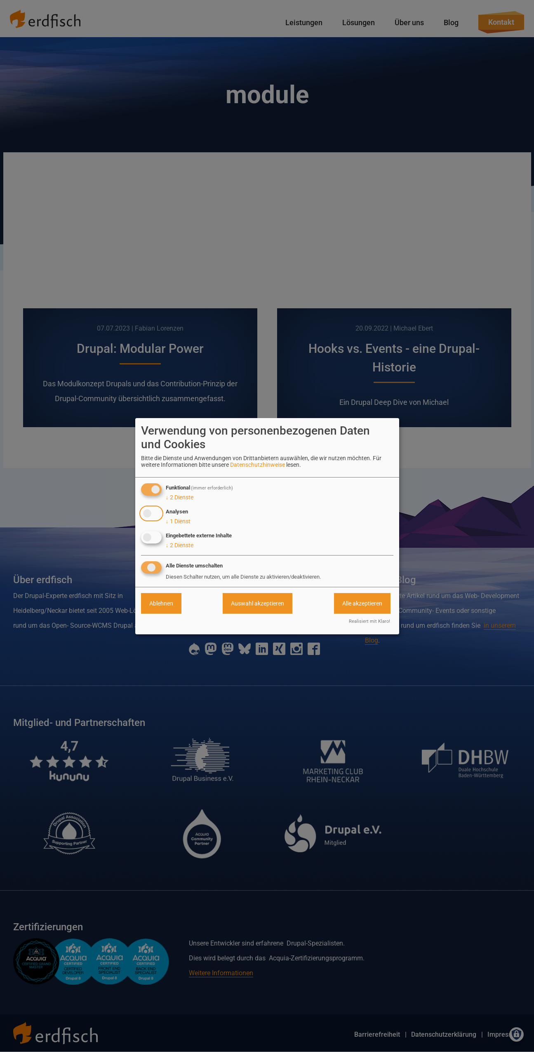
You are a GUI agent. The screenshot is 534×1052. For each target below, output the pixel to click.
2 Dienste (179, 497)
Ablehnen (161, 603)
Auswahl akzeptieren (257, 603)
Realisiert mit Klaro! (369, 621)
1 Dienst (178, 521)
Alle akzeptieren (362, 603)
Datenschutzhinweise (257, 464)
